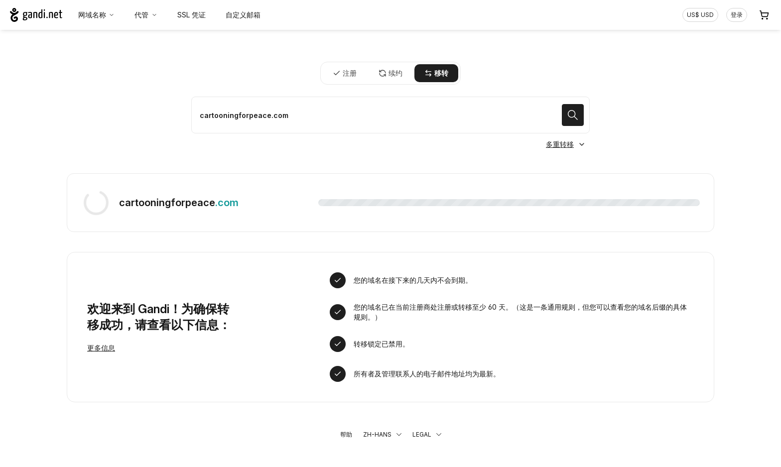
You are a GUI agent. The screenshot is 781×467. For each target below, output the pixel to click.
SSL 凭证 (191, 14)
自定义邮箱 (243, 14)
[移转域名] (390, 115)
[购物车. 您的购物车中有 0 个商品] (764, 15)
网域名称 (96, 14)
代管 (145, 14)
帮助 (346, 434)
